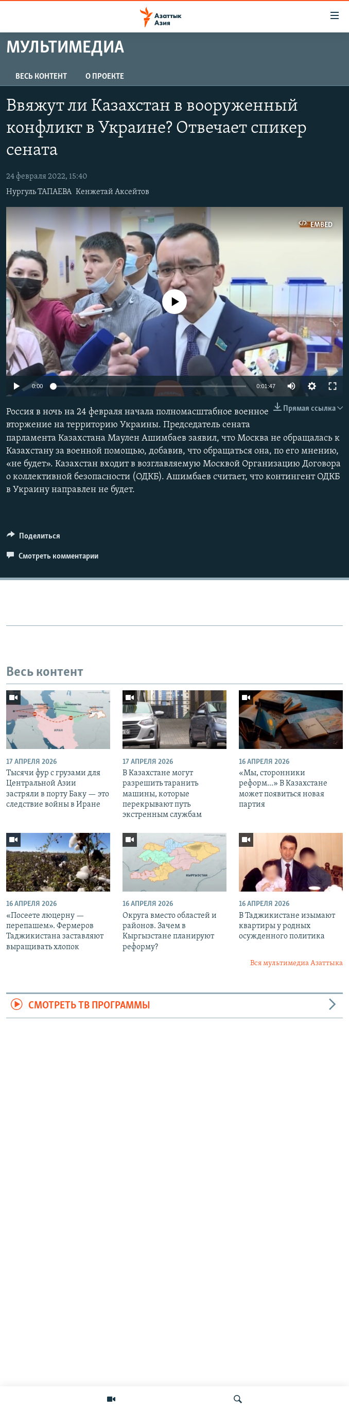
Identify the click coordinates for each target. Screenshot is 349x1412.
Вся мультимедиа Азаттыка (296, 963)
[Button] (33, 538)
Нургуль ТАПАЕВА (39, 192)
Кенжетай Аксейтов (112, 192)
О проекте (104, 77)
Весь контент (41, 77)
